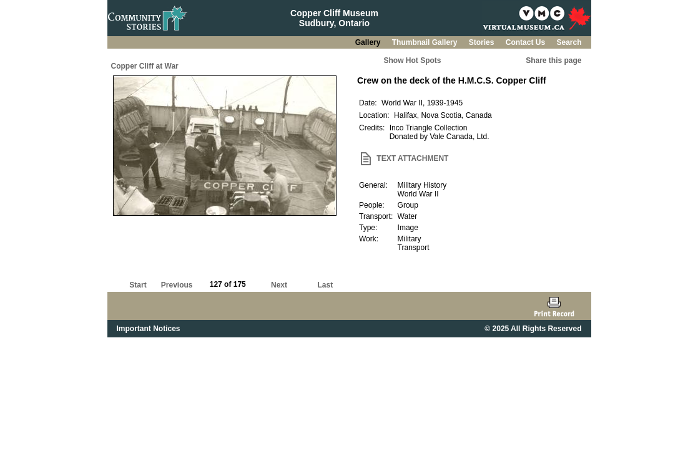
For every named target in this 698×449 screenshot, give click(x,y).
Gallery (369, 42)
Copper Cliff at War (145, 66)
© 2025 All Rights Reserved (532, 328)
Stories (482, 42)
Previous (177, 285)
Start (137, 285)
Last (325, 285)
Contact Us (527, 42)
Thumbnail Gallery (426, 42)
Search (568, 42)
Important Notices (148, 328)
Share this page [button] (553, 60)
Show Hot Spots (412, 60)
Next (279, 285)
